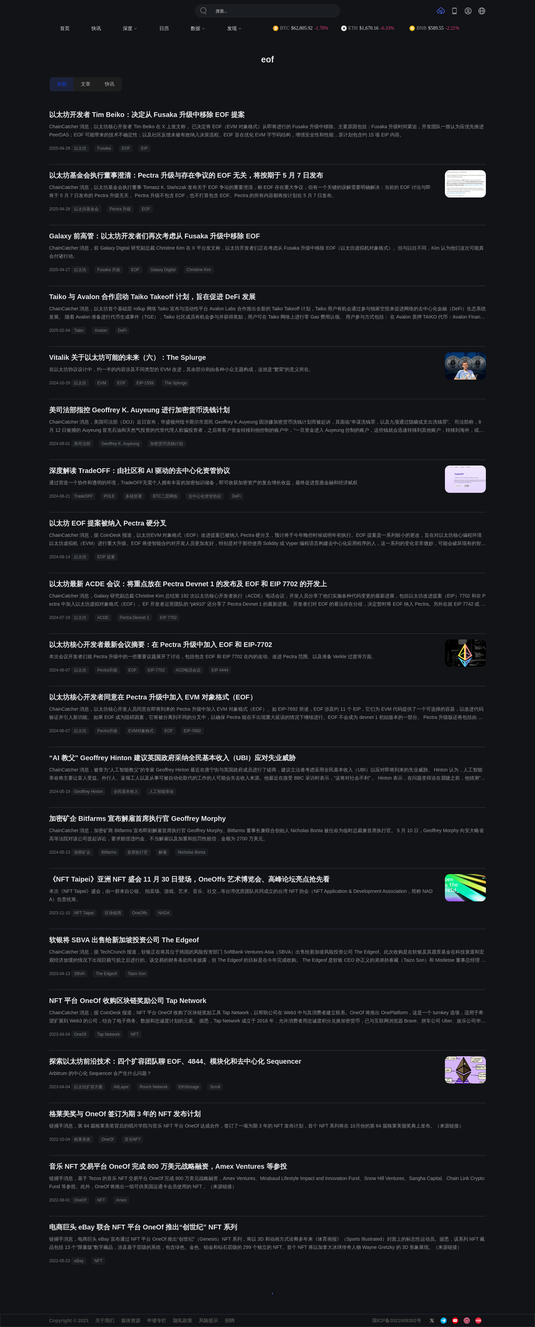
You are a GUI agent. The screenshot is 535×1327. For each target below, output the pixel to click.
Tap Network (108, 1034)
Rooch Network (154, 1087)
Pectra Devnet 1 (134, 617)
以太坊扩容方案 (88, 1087)
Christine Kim (199, 269)
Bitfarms (108, 852)
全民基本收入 (126, 791)
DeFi (122, 330)
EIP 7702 (168, 617)
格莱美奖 (82, 1139)
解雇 (163, 852)
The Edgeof (106, 973)
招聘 (229, 1320)
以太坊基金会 (86, 209)
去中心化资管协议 (204, 496)
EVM (101, 383)
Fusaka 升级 (108, 269)
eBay (78, 1260)
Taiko (79, 330)
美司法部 (82, 443)
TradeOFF (83, 496)
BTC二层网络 (165, 496)
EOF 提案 (106, 557)
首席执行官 (137, 852)
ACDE (103, 617)
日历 (164, 28)
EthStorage (188, 1087)
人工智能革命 (161, 791)
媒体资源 (130, 1320)
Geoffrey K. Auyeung (120, 443)
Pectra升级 (107, 670)
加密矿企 (82, 852)
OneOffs (139, 913)
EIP (144, 148)
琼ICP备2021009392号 (396, 1320)
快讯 (96, 28)
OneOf (80, 1034)
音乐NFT (133, 1139)
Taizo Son (137, 973)
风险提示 (208, 1320)
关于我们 (104, 1320)
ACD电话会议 (188, 670)
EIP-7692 (192, 730)
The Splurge (175, 383)
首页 (65, 28)
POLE (109, 496)
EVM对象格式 (141, 730)
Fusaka (104, 148)
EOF (126, 148)
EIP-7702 (156, 670)
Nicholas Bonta (191, 852)
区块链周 (113, 913)
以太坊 (80, 148)
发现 (234, 28)
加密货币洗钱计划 (166, 443)
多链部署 (134, 496)
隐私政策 (182, 1320)
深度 (130, 28)
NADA (163, 913)
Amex (121, 1200)
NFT (135, 1034)
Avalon (101, 330)
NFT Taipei (84, 913)
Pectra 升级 (120, 209)
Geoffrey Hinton (88, 791)
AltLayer (121, 1087)
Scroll (215, 1087)
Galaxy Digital (163, 269)
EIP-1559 (145, 383)
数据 (198, 28)
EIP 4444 (220, 670)
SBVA (79, 973)
